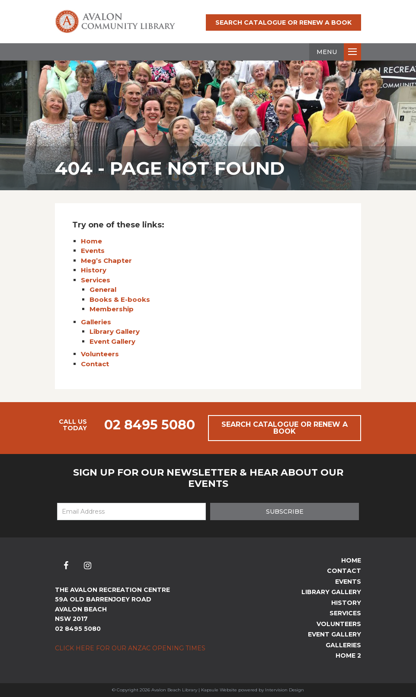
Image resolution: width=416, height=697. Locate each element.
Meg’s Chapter (106, 260)
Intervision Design (284, 690)
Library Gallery (115, 331)
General (103, 289)
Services (95, 280)
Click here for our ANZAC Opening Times (130, 648)
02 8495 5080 (149, 425)
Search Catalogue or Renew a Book (283, 22)
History (93, 270)
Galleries (96, 322)
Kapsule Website (219, 690)
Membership (112, 309)
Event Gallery (112, 341)
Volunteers (100, 354)
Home (91, 241)
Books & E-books (120, 299)
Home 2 (348, 655)
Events (93, 250)
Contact (95, 364)
